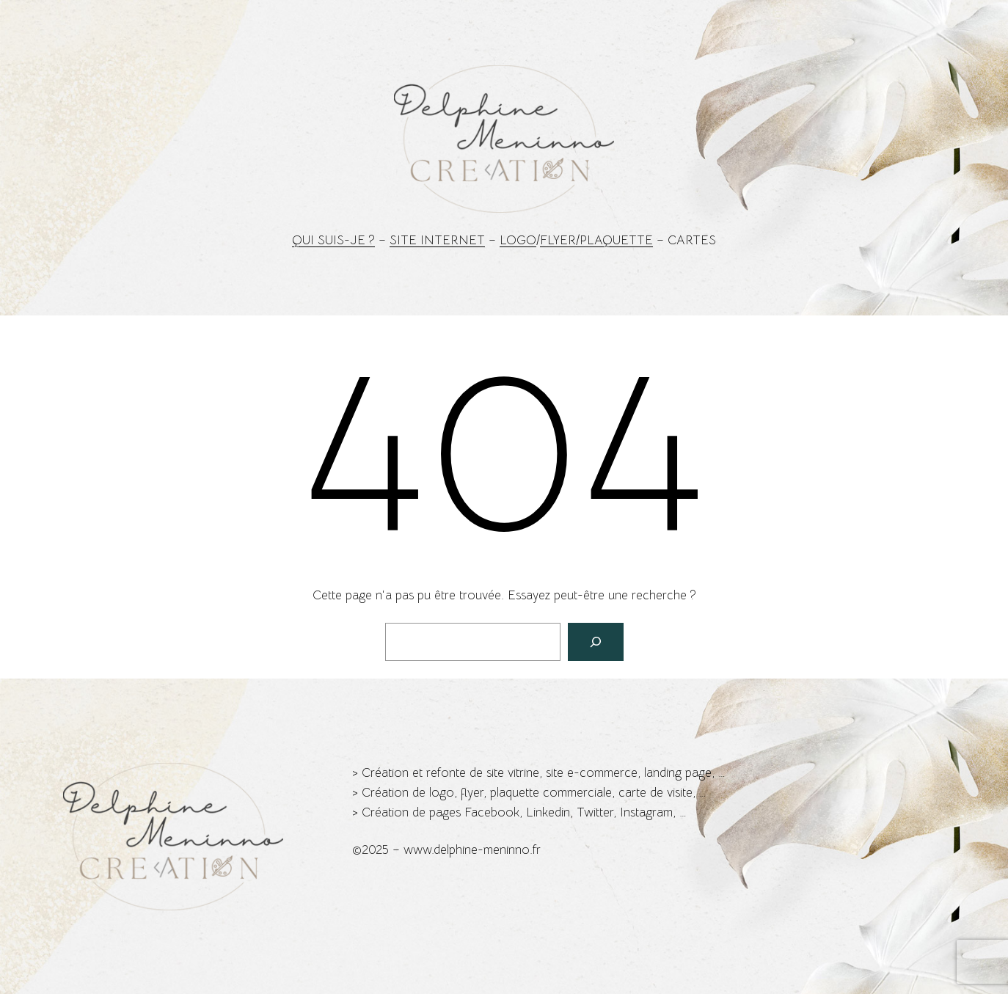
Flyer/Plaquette (596, 240)
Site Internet (437, 240)
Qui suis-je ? (333, 240)
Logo (518, 240)
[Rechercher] (596, 642)
